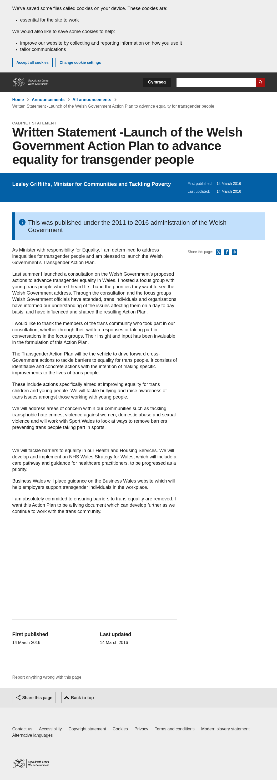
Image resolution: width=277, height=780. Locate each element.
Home (18, 99)
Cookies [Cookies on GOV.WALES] (120, 729)
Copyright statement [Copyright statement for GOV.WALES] (87, 729)
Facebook (226, 252)
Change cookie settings (80, 62)
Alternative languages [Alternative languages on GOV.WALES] (32, 735)
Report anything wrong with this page (47, 677)
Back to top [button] (82, 697)
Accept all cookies (33, 62)
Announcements (48, 99)
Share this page (37, 697)
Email (234, 252)
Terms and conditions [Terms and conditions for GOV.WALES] (175, 729)
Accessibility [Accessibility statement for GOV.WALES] (50, 729)
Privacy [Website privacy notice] (141, 729)
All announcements (91, 99)
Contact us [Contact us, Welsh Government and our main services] (22, 729)
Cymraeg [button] (157, 82)
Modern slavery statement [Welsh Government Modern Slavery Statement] (225, 729)
